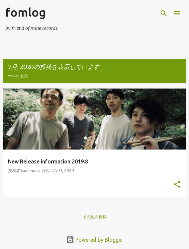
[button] (177, 184)
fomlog (25, 12)
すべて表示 (18, 76)
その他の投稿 (95, 217)
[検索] (164, 13)
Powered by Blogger (94, 240)
